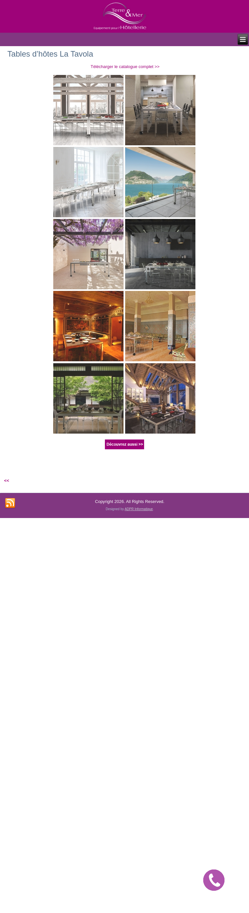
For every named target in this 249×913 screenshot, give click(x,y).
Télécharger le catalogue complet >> (125, 66)
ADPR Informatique (138, 509)
